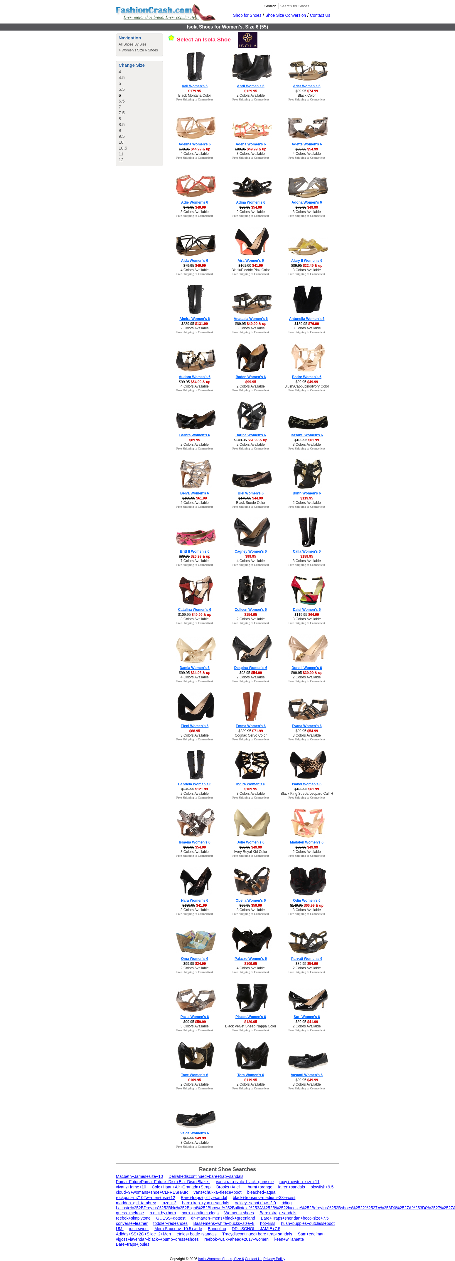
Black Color (307, 95)
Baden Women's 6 (251, 377)
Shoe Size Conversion (285, 15)
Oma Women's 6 (194, 959)
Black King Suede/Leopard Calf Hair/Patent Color (319, 794)
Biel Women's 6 (251, 493)
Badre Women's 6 (306, 377)
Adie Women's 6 (194, 202)
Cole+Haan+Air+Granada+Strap (181, 1187)
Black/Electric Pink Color (251, 270)
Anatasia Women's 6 (251, 319)
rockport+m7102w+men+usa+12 (145, 1197)
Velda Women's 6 (194, 1133)
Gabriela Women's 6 (194, 784)
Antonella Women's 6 (307, 319)
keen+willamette (289, 1239)
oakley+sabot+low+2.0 (255, 1202)
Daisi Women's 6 (307, 610)
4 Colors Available (195, 154)
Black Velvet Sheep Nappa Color (250, 1026)
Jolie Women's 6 (250, 842)
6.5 (122, 100)
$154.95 (250, 615)
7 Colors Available (195, 561)
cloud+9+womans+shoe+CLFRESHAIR (152, 1192)
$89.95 (194, 440)
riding (286, 1202)
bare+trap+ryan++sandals (205, 1202)
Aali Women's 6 (195, 86)
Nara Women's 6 (194, 900)
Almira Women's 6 (194, 319)
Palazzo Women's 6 (251, 959)
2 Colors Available (251, 95)
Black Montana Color (194, 95)
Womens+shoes (239, 1212)
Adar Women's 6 (306, 86)
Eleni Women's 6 (195, 726)
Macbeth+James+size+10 (139, 1176)
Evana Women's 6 (306, 726)
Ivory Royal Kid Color (250, 852)
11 (121, 153)
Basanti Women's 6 (307, 435)
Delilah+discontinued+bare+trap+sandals (205, 1176)
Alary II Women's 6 (306, 261)
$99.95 (250, 382)
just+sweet (139, 1228)
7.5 (122, 112)
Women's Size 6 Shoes (140, 50)
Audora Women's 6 (194, 377)
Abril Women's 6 (250, 86)
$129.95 (250, 91)
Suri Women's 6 (307, 1017)
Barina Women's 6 (250, 435)
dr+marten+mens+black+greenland (223, 1218)
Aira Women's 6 (250, 261)
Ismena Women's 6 (194, 842)
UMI (120, 1228)
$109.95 (250, 789)
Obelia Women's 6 (251, 900)
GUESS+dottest (170, 1218)
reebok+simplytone (133, 1218)
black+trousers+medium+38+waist (264, 1197)
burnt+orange (260, 1187)
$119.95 (306, 498)
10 (121, 142)
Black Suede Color (250, 503)
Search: (271, 6)
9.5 (122, 136)
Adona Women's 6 (306, 202)
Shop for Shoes (247, 15)
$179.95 (194, 91)
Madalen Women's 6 (306, 842)
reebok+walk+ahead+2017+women (236, 1239)
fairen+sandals (291, 1187)
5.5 (122, 89)
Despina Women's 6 (250, 668)
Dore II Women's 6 (306, 668)
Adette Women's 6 (306, 144)
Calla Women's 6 (307, 551)
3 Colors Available (251, 154)
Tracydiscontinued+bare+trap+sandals (257, 1234)
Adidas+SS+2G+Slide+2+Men (143, 1234)
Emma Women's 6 (251, 726)
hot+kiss (267, 1223)
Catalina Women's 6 (194, 610)
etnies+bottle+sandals (197, 1234)
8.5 (122, 124)
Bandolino (217, 1228)
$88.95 (194, 731)
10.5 (123, 147)
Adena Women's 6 (251, 144)
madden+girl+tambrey (136, 1202)
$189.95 (306, 556)
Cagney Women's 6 (251, 551)
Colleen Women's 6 (251, 610)
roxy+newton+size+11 (299, 1181)
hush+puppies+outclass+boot (308, 1223)
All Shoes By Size (132, 44)
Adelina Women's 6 (194, 144)
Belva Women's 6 (194, 493)
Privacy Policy (274, 1259)
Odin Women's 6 (306, 900)
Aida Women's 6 (194, 261)
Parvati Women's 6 (306, 959)
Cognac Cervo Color (251, 735)
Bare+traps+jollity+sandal (204, 1197)
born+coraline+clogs (200, 1212)
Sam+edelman (311, 1234)
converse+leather (132, 1223)
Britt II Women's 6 (195, 551)
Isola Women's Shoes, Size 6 (221, 1259)
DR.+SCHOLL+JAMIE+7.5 (256, 1228)
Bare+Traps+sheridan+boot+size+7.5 (294, 1218)
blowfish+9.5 (322, 1187)
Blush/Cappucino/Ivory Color (306, 386)
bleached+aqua (261, 1192)
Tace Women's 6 (194, 1075)
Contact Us (320, 15)
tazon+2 (169, 1202)
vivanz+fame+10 (131, 1187)
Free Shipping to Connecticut (194, 99)
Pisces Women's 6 (250, 1017)
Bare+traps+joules (132, 1244)
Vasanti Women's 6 (307, 1075)
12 (121, 159)
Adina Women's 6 (250, 202)
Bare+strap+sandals (277, 1212)
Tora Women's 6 (250, 1075)
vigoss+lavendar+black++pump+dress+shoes (157, 1239)
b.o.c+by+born (163, 1212)
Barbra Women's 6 (194, 435)
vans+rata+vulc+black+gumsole (245, 1181)
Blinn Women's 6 (307, 493)
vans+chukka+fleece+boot (218, 1192)
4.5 (122, 77)
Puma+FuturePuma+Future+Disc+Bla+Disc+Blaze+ (163, 1181)
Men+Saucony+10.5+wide (178, 1228)
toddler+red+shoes (170, 1223)
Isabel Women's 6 (306, 784)
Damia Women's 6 (195, 668)
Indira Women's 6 (250, 784)
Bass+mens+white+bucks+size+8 (223, 1223)
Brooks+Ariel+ (229, 1187)
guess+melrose (130, 1212)
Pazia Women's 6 (195, 1017)
